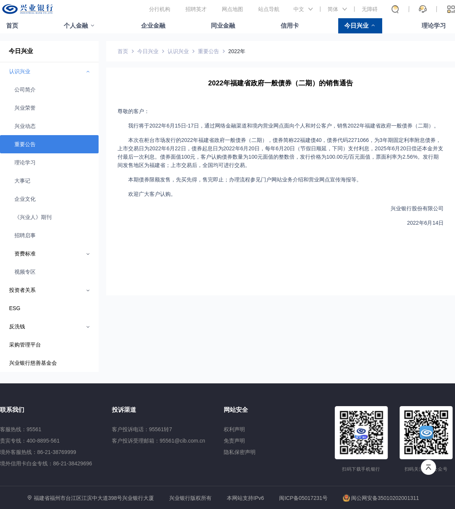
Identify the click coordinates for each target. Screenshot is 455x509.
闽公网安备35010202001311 (381, 498)
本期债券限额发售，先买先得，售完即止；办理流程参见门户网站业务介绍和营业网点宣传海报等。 (245, 179)
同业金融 (223, 25)
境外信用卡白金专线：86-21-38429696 (46, 463)
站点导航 (268, 9)
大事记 (22, 181)
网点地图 (232, 9)
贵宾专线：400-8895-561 (30, 441)
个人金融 (76, 25)
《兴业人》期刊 (33, 217)
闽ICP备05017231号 (303, 498)
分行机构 (159, 9)
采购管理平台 (25, 345)
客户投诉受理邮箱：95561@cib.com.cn (158, 441)
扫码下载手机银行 (361, 469)
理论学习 (434, 25)
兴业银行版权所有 (190, 498)
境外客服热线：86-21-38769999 (38, 452)
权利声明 (234, 429)
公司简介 (25, 90)
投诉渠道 (124, 410)
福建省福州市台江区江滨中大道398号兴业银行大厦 (94, 498)
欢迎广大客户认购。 (152, 194)
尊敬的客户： (133, 111)
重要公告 (25, 144)
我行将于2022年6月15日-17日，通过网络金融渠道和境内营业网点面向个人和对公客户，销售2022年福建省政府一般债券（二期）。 (283, 126)
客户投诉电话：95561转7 (142, 429)
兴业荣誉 (25, 108)
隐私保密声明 (240, 452)
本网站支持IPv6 (245, 498)
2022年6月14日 (425, 223)
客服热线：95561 (20, 429)
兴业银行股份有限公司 (417, 208)
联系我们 (12, 410)
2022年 (236, 51)
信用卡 (290, 25)
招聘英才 (196, 9)
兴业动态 (25, 126)
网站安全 (236, 410)
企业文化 (25, 199)
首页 (12, 25)
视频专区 (25, 272)
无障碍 (370, 9)
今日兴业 (356, 25)
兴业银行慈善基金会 (33, 363)
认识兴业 (178, 51)
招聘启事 (25, 235)
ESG (14, 308)
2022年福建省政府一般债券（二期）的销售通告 (280, 83)
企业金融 (153, 25)
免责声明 (234, 441)
